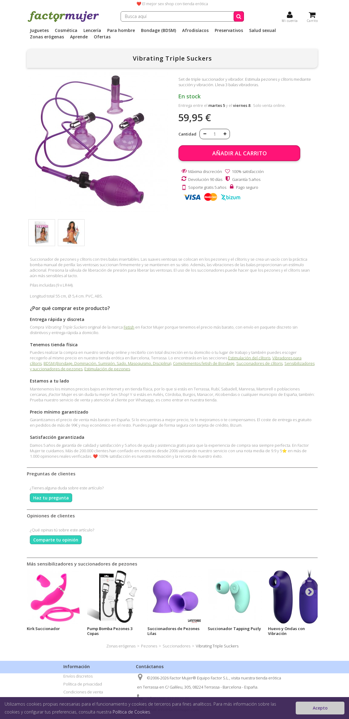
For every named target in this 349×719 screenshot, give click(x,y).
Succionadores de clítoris (259, 363)
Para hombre (121, 30)
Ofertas (102, 37)
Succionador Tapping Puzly (234, 628)
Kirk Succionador (43, 628)
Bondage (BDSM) (158, 30)
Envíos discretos (78, 676)
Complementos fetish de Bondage (203, 363)
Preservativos (229, 30)
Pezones (149, 646)
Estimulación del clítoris (249, 358)
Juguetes (39, 30)
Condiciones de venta (83, 692)
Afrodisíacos (195, 30)
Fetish (129, 327)
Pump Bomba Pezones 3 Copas (109, 631)
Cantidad (187, 134)
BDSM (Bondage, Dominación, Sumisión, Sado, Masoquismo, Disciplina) (107, 363)
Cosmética (66, 30)
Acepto (320, 708)
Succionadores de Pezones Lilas (173, 631)
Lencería (92, 30)
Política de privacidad (82, 684)
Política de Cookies (131, 712)
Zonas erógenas (47, 37)
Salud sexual (262, 30)
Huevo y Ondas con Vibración (286, 631)
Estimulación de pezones (107, 369)
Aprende (79, 37)
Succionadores (176, 646)
